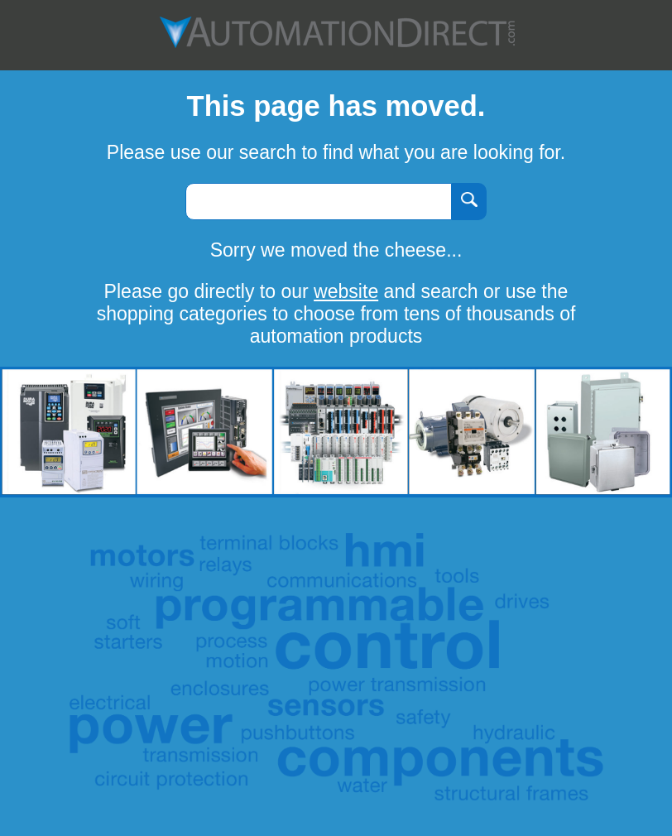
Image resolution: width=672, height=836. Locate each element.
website (346, 291)
